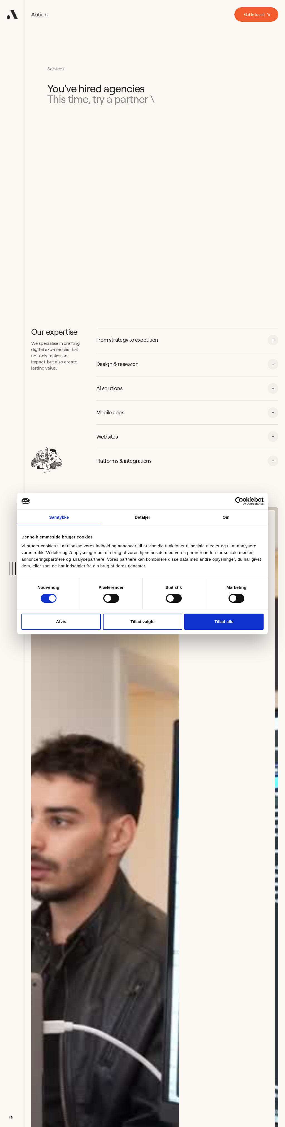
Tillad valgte (142, 621)
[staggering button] (256, 14)
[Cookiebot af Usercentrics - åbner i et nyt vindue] (239, 501)
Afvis (61, 621)
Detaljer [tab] (142, 517)
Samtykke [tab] (59, 517)
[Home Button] (12, 14)
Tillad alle (223, 621)
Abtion (39, 14)
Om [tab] (225, 517)
